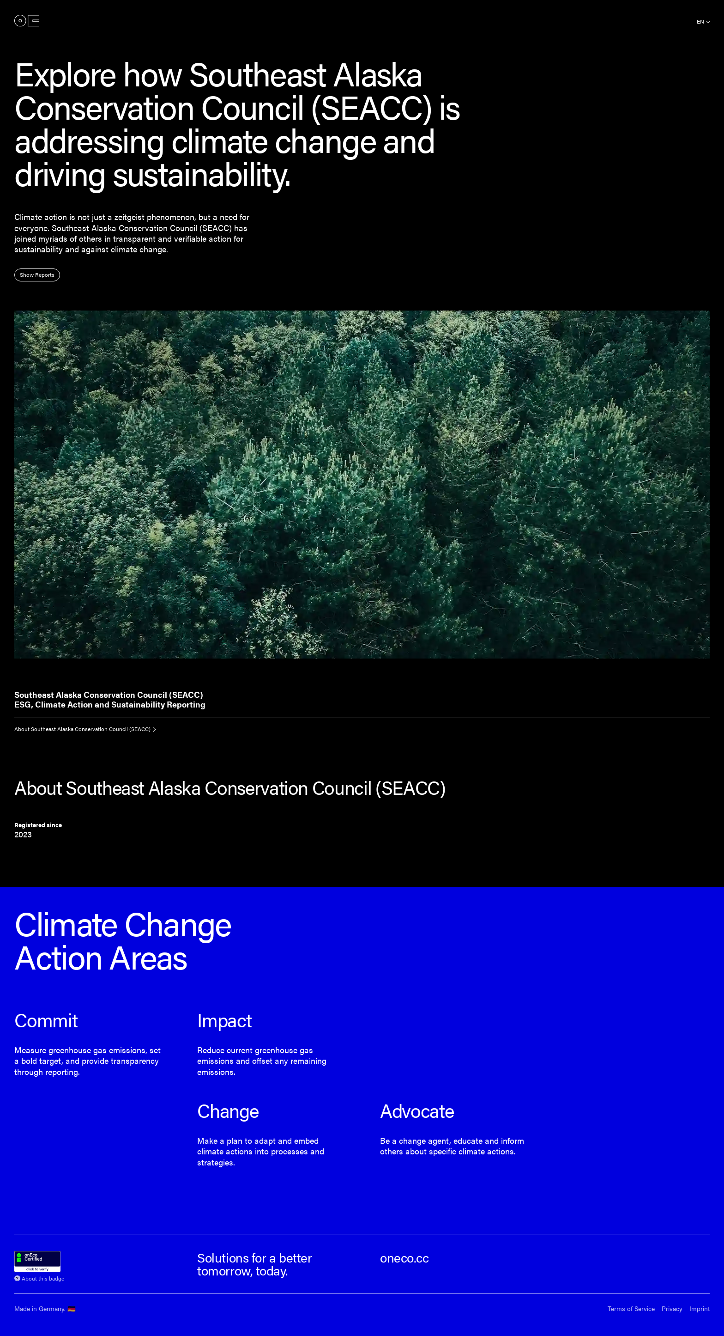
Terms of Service (631, 1308)
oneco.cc (404, 1257)
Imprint (699, 1308)
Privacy (672, 1308)
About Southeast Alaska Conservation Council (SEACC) (82, 729)
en (700, 21)
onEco (26, 20)
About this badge (43, 1277)
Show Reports (37, 274)
